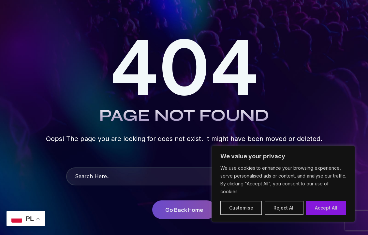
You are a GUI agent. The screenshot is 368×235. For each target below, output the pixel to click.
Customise (241, 208)
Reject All (284, 208)
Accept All (326, 208)
